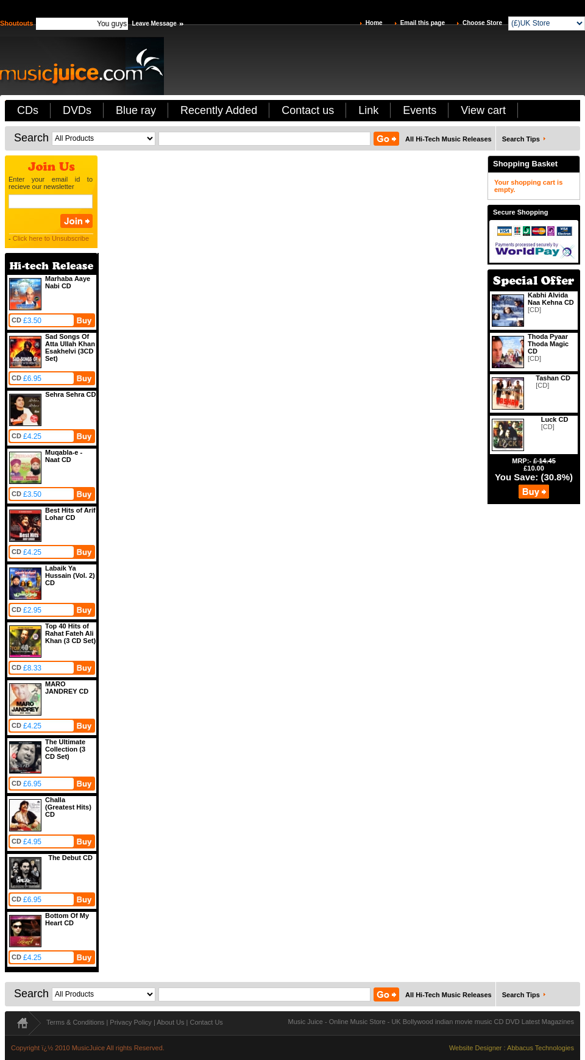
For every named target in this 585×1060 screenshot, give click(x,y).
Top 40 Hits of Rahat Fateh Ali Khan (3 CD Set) (70, 633)
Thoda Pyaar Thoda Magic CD (548, 344)
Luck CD (555, 419)
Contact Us (206, 1022)
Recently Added (218, 110)
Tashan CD (553, 378)
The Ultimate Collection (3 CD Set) (65, 749)
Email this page (422, 23)
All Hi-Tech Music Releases (448, 139)
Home (374, 23)
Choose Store (482, 23)
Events (419, 110)
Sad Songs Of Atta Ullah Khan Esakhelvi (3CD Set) (70, 347)
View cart (483, 110)
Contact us (308, 110)
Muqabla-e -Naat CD (63, 456)
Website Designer (475, 1047)
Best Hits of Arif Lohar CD (70, 514)
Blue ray (136, 110)
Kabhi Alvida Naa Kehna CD (551, 298)
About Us (170, 1022)
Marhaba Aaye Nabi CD (67, 282)
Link (368, 110)
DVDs (77, 110)
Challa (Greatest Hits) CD (68, 807)
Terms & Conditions (75, 1022)
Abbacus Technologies (540, 1047)
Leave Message (154, 23)
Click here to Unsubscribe (51, 238)
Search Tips (521, 139)
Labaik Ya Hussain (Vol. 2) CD (70, 575)
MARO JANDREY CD (66, 687)
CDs (27, 110)
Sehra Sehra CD (70, 394)
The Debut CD (70, 857)
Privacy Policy (130, 1022)
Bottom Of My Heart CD (67, 919)
